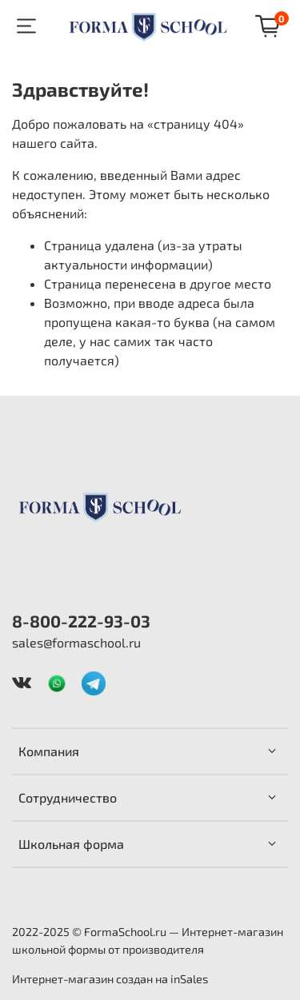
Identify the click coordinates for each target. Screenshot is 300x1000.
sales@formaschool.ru (76, 642)
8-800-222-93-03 (81, 621)
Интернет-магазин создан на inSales (110, 979)
